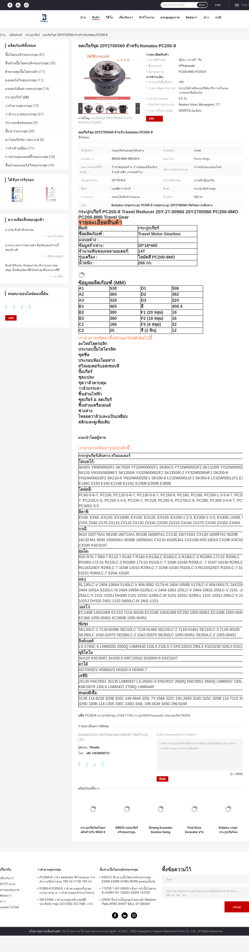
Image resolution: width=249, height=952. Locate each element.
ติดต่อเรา (191, 17)
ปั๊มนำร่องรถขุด (16, 131)
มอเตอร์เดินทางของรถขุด (23, 89)
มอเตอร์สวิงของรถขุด (21, 80)
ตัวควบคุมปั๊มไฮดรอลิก (21, 72)
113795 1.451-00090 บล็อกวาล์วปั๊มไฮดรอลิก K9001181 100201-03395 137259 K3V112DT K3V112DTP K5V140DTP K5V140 (129, 891)
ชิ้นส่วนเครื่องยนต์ (94, 405)
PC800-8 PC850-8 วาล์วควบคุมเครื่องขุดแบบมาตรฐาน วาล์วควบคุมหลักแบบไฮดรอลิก (66, 891)
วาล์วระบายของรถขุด (21, 114)
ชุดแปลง (86, 377)
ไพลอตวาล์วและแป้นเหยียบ (103, 416)
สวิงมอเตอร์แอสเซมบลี (98, 366)
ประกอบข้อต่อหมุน (19, 123)
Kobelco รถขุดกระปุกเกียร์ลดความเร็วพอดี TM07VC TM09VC (228, 830)
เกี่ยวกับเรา (126, 17)
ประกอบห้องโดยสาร (96, 360)
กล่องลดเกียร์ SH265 (177, 715)
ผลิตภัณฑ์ (16, 35)
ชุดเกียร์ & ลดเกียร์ (95, 399)
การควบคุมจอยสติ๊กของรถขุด (26, 157)
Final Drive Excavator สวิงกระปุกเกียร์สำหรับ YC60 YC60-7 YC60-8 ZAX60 (194, 830)
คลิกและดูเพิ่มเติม (94, 422)
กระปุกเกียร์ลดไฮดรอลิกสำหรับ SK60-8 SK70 (92, 830)
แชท (218, 4)
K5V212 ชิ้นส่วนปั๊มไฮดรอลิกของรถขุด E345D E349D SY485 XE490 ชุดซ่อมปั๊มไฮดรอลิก (128, 880)
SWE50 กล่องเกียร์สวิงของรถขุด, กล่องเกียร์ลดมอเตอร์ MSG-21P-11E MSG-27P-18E (127, 830)
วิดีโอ (109, 17)
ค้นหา (202, 5)
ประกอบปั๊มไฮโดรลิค (97, 349)
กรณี (218, 17)
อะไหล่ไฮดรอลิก (92, 343)
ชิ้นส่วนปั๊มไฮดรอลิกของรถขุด (27, 63)
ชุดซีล (83, 355)
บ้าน (83, 17)
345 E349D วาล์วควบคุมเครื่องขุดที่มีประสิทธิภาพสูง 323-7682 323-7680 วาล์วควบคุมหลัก (66, 902)
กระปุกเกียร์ (32, 35)
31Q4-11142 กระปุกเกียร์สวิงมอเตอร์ (140, 715)
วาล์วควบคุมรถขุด (18, 106)
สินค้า (96, 17)
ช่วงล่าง (85, 411)
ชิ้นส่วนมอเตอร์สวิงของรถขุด (26, 165)
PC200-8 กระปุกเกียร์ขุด (100, 715)
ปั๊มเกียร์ (85, 371)
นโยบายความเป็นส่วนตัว (45, 931)
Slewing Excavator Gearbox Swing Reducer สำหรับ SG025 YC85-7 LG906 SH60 (160, 830)
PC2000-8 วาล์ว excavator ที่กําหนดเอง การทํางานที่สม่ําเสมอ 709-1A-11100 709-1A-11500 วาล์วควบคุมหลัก (67, 880)
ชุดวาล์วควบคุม (92, 383)
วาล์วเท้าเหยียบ (16, 148)
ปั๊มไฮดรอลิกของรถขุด (21, 55)
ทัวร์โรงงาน (146, 17)
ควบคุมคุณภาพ (169, 17)
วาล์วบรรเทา (89, 388)
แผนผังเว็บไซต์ (9, 907)
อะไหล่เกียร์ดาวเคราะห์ (22, 140)
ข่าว (206, 17)
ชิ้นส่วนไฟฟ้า (90, 394)
